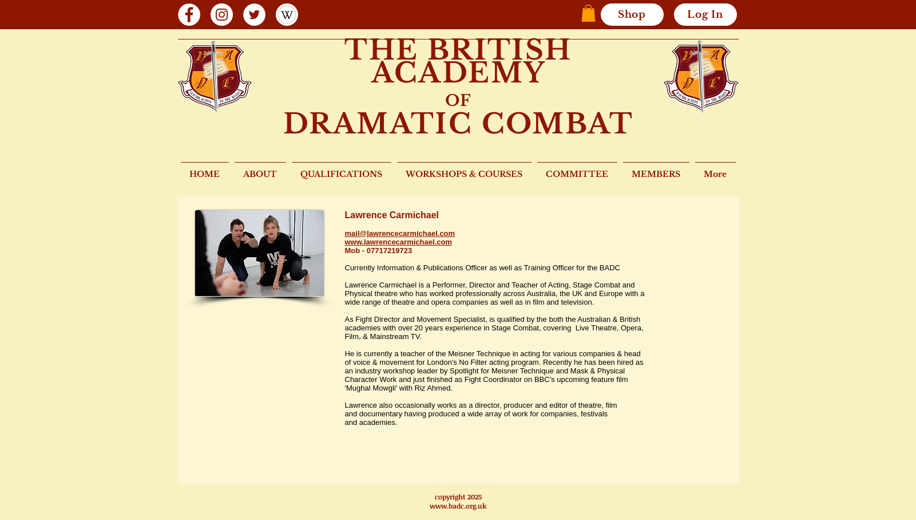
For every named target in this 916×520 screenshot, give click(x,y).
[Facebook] (189, 14)
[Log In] (705, 14)
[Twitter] (254, 14)
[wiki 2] (287, 14)
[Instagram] (222, 14)
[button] (588, 13)
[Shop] (632, 14)
